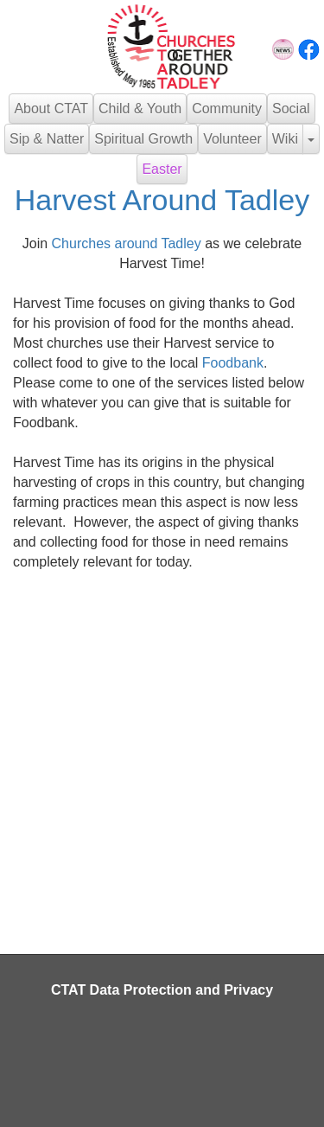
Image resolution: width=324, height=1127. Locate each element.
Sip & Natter (47, 138)
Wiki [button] (285, 138)
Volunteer (232, 138)
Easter (161, 169)
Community (227, 108)
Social (291, 108)
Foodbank (233, 362)
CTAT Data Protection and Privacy (162, 990)
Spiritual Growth (143, 138)
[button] (311, 139)
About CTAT (51, 108)
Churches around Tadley (126, 243)
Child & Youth (139, 108)
